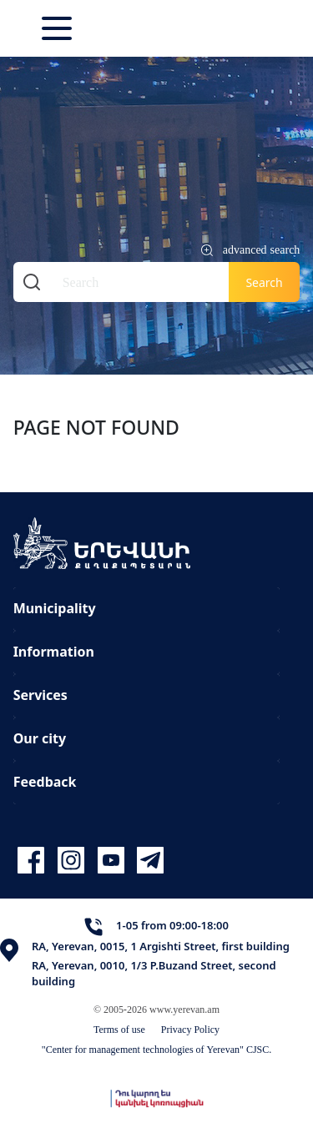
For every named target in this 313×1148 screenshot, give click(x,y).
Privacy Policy (190, 1029)
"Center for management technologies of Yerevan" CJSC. (157, 1049)
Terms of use (119, 1029)
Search (263, 282)
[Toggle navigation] (58, 28)
